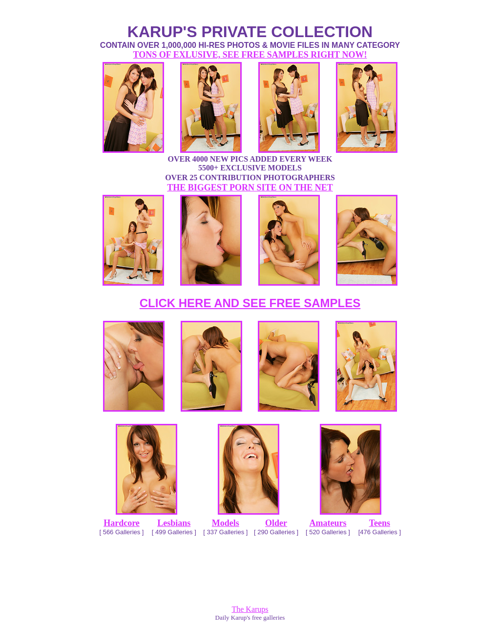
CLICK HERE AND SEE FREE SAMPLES (250, 303)
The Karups (249, 609)
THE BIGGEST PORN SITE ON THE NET (250, 187)
